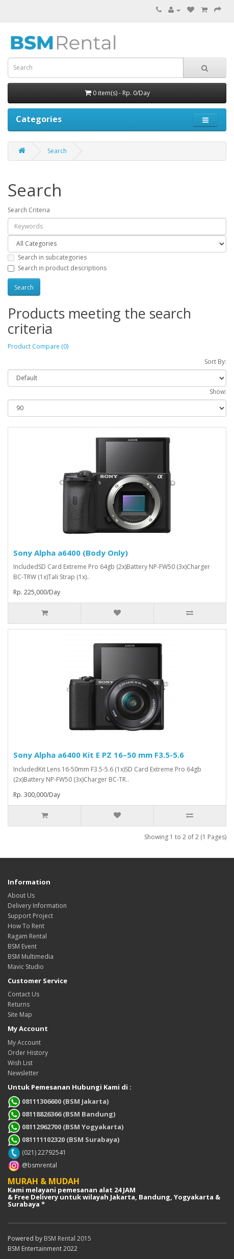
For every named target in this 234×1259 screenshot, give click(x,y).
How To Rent (26, 926)
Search (57, 151)
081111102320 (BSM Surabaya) (63, 1139)
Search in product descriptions (57, 268)
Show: (218, 391)
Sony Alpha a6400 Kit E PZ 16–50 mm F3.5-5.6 (98, 755)
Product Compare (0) (38, 346)
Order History (28, 1052)
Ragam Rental (27, 936)
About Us (21, 895)
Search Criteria (29, 210)
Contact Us (23, 994)
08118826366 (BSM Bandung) (61, 1114)
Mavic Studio (26, 966)
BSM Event (22, 946)
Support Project (30, 915)
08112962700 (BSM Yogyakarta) (65, 1126)
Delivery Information (37, 905)
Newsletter (23, 1073)
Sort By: (215, 361)
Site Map (20, 1014)
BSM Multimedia (31, 956)
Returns (19, 1004)
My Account (24, 1042)
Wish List (20, 1062)
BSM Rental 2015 (67, 1238)
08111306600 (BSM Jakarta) (58, 1101)
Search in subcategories (47, 257)
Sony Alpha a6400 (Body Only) (70, 553)
